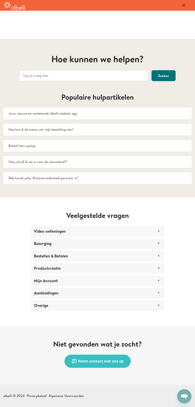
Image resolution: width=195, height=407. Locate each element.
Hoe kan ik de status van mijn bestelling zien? (41, 129)
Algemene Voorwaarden (66, 395)
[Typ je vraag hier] (83, 75)
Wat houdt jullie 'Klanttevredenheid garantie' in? (43, 178)
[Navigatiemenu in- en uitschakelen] (184, 5)
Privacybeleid (36, 395)
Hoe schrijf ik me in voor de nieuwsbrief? (37, 161)
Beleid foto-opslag (21, 145)
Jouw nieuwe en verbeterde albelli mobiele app (42, 113)
